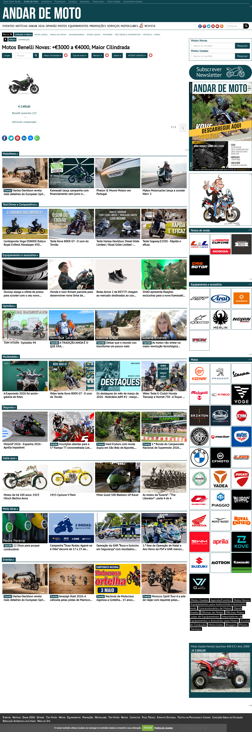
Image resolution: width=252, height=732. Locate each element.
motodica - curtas (151, 34)
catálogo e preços (23, 34)
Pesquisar (242, 45)
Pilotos (243, 625)
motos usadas (40, 34)
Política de (163, 727)
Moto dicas (10, 509)
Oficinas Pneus (235, 612)
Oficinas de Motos (212, 612)
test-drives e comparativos (127, 34)
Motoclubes (129, 26)
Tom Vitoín (51, 717)
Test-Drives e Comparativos (20, 204)
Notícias (22, 26)
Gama (117, 55)
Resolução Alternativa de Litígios (19, 721)
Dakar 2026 (37, 26)
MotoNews (10, 153)
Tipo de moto (79, 55)
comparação (23, 39)
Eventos (8, 26)
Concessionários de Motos (215, 608)
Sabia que (10, 458)
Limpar (7, 55)
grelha (12, 39)
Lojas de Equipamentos (205, 616)
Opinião (51, 26)
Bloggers (231, 625)
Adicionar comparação (24, 121)
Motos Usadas (199, 600)
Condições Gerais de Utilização (227, 717)
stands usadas (93, 34)
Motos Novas (242, 600)
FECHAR (148, 727)
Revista (150, 26)
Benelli (97, 55)
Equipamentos (78, 26)
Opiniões (9, 306)
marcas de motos (58, 34)
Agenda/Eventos (221, 600)
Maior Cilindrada (52, 55)
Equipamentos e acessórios (20, 255)
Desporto (9, 407)
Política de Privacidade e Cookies (194, 717)
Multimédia (11, 356)
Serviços (113, 26)
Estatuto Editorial (166, 717)
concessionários (76, 34)
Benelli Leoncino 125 (24, 113)
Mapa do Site (43, 721)
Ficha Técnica (148, 717)
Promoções (98, 26)
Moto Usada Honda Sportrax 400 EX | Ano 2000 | (220, 668)
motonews (107, 34)
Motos (62, 26)
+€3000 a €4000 (137, 55)
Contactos (135, 717)
